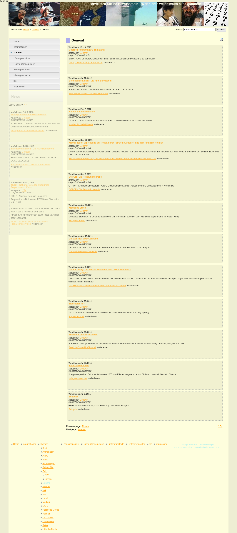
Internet (82, 429)
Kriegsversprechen (79, 365)
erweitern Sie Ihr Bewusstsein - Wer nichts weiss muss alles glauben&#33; (118, 11)
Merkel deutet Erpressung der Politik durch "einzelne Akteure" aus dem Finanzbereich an (116, 142)
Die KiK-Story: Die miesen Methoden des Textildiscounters (100, 269)
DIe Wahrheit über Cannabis (84, 238)
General (26, 117)
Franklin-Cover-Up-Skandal (83, 334)
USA (24, 190)
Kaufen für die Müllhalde (82, 111)
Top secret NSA (77, 303)
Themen (35, 30)
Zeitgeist (73, 396)
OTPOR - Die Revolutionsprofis (85, 177)
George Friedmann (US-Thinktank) (29, 114)
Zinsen (85, 426)
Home (26, 30)
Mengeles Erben (77, 207)
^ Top (220, 426)
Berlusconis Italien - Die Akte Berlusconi (32, 148)
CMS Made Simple (200, 447)
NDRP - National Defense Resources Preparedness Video (30, 186)
